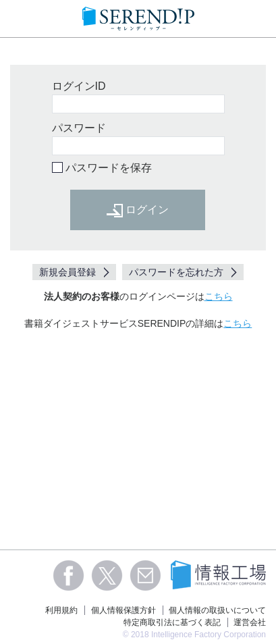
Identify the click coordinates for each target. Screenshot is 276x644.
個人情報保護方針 (123, 610)
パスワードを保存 (108, 167)
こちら (218, 296)
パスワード (79, 128)
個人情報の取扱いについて (217, 610)
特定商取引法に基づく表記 (172, 622)
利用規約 (61, 610)
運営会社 (249, 622)
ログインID (79, 86)
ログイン (138, 210)
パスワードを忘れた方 (176, 272)
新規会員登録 (67, 272)
